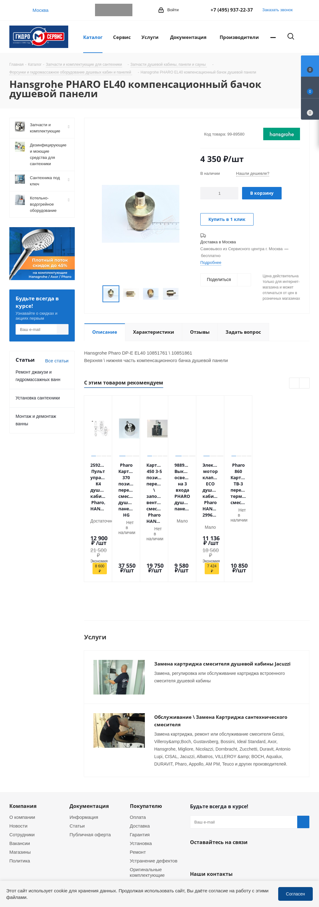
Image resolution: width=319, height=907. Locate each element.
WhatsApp (113, 10)
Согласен (295, 894)
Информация (83, 752)
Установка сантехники (38, 398)
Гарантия (140, 769)
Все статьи (57, 360)
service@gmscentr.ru (222, 835)
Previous (95, 293)
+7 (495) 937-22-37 (232, 10)
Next (186, 293)
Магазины (20, 787)
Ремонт (138, 787)
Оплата (138, 752)
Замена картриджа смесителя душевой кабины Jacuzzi (222, 608)
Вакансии (19, 778)
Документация (89, 741)
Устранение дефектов (154, 796)
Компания (22, 741)
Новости (18, 761)
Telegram (101, 10)
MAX (126, 10)
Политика (19, 796)
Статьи (77, 761)
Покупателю (146, 741)
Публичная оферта (90, 769)
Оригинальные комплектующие (147, 807)
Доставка (140, 761)
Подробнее (210, 262)
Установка (141, 778)
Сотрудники (22, 769)
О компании (22, 752)
